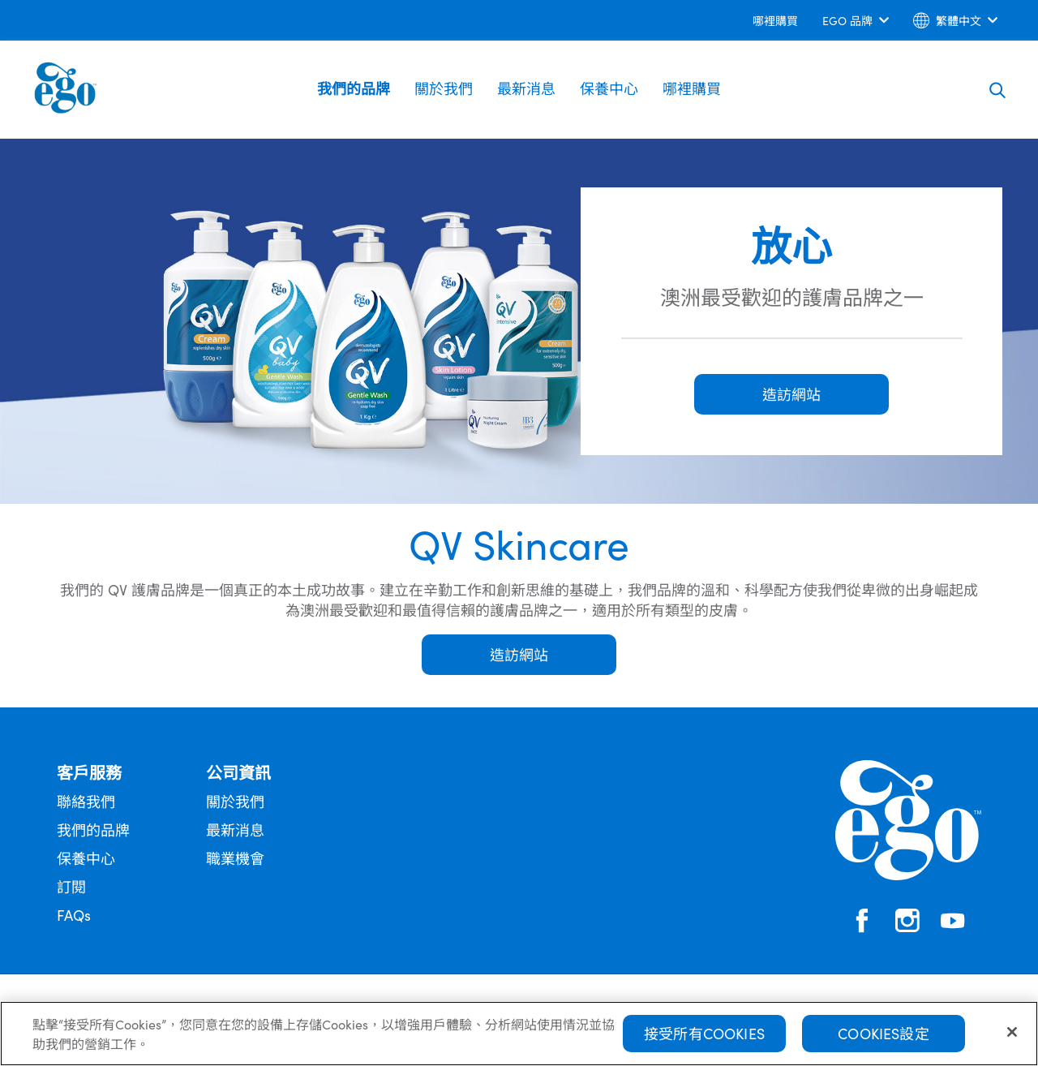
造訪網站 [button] (791, 394)
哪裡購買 (692, 88)
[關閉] (1012, 1037)
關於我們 (443, 88)
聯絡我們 (86, 801)
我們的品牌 (353, 88)
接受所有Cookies (704, 1039)
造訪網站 (519, 654)
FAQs (74, 915)
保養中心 (609, 88)
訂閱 (71, 886)
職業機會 (235, 858)
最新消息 (526, 88)
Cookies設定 (883, 1039)
